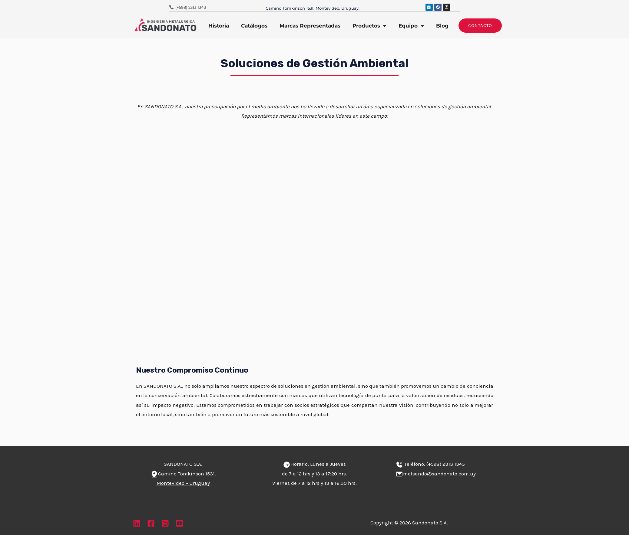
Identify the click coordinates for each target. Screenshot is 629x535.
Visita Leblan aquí (228, 248)
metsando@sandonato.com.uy (439, 474)
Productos (369, 25)
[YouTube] (179, 523)
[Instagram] (165, 523)
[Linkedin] (137, 523)
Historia (218, 26)
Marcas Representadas (310, 26)
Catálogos (254, 26)
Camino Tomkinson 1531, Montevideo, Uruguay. (312, 8)
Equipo (411, 25)
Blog (442, 26)
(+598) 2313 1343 (445, 464)
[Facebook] (151, 523)
